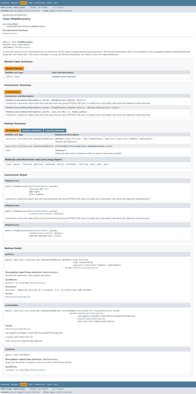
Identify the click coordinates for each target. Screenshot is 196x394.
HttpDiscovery (13, 100)
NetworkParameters (31, 100)
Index (49, 3)
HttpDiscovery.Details (64, 77)
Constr (27, 11)
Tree (31, 3)
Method (36, 11)
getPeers (59, 139)
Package (15, 3)
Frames (33, 8)
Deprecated (39, 3)
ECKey (75, 112)
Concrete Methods (55, 130)
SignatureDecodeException (91, 319)
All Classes (58, 8)
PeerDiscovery (10, 33)
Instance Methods (31, 130)
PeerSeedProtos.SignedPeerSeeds (87, 146)
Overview (5, 3)
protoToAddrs (62, 146)
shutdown (59, 150)
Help (56, 3)
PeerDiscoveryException (85, 268)
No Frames (43, 8)
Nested (13, 11)
